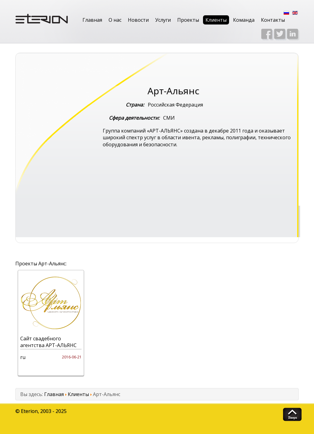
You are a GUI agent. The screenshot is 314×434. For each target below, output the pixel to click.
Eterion (29, 411)
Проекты (188, 20)
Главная (92, 20)
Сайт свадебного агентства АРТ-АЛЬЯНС (48, 342)
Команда (244, 20)
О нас (115, 20)
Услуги (163, 20)
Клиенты (216, 20)
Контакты (273, 20)
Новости (138, 20)
